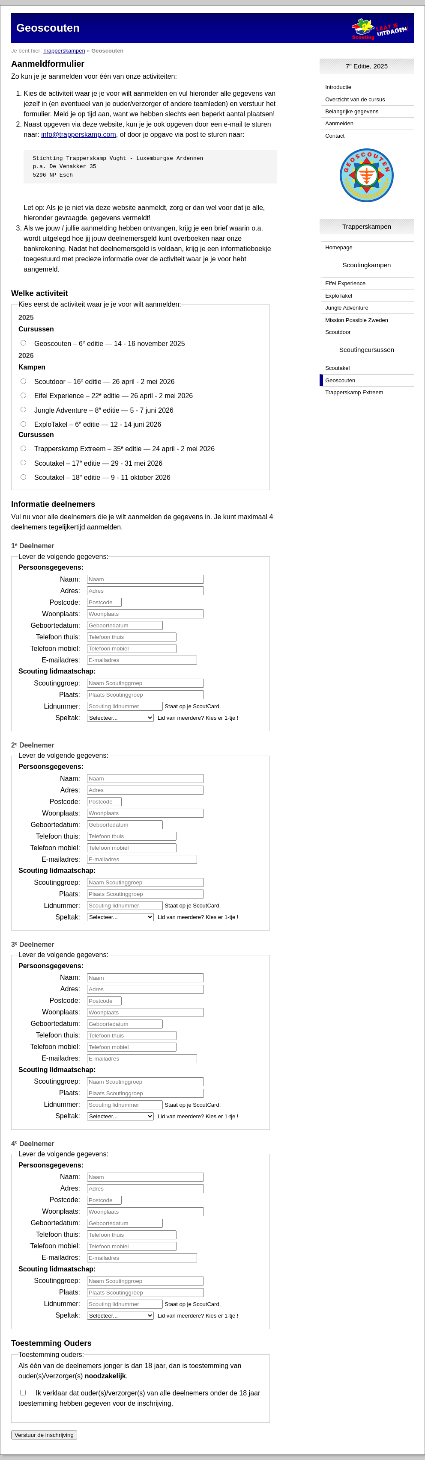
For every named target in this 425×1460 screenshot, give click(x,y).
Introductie (338, 87)
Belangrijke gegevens (351, 111)
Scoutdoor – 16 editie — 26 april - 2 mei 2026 (104, 381)
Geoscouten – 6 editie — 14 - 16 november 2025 (109, 343)
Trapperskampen (64, 50)
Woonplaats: (61, 613)
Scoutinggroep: (57, 682)
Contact (334, 136)
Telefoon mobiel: (55, 648)
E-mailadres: (61, 659)
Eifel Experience (345, 283)
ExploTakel (338, 296)
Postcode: (65, 602)
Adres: (70, 590)
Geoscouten (340, 380)
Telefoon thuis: (58, 636)
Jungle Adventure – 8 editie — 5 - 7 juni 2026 (104, 410)
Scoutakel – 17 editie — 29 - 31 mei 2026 (98, 463)
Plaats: (69, 694)
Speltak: (67, 717)
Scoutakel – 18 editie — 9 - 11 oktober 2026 (102, 477)
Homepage (339, 247)
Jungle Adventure (346, 307)
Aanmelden (339, 123)
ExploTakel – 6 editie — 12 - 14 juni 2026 (97, 424)
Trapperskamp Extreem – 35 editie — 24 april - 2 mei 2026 (124, 448)
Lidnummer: (62, 705)
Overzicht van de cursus (355, 99)
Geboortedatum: (55, 625)
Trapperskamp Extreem (354, 392)
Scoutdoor (337, 332)
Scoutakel (337, 368)
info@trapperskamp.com (78, 134)
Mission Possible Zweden (356, 320)
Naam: (70, 578)
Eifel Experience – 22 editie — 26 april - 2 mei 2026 (113, 395)
